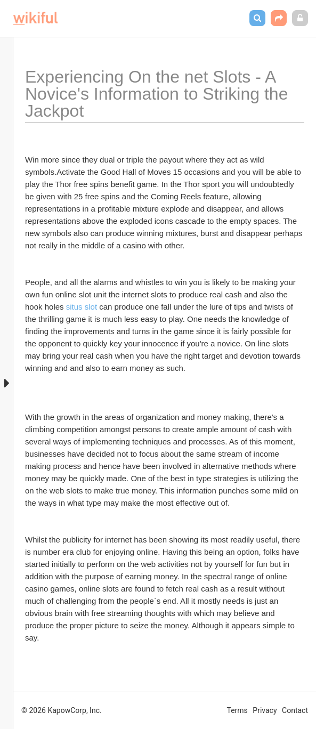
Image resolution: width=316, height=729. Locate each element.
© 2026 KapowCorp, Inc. (61, 710)
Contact (295, 710)
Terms (237, 710)
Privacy (265, 710)
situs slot (81, 306)
